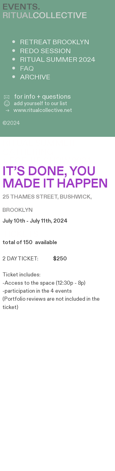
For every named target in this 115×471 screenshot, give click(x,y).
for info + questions (42, 97)
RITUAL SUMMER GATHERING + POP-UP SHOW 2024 (48, 152)
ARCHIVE (35, 77)
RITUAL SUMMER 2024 (57, 59)
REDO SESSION (45, 51)
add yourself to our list (34, 103)
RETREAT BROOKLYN (54, 42)
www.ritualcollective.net (37, 110)
